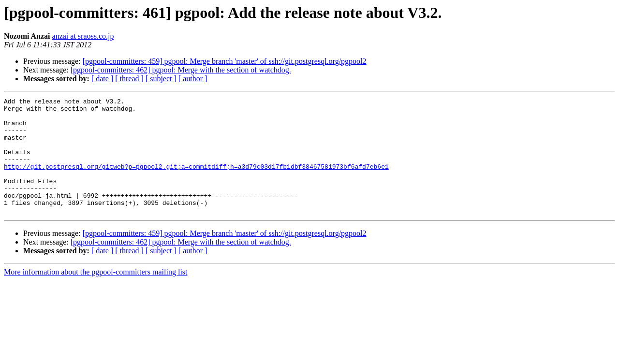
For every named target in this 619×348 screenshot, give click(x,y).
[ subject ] (161, 78)
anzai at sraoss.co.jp (83, 36)
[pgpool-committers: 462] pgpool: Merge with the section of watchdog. (181, 70)
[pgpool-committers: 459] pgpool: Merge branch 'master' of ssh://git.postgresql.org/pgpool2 (225, 61)
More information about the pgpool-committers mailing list (96, 295)
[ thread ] (129, 78)
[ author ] (192, 78)
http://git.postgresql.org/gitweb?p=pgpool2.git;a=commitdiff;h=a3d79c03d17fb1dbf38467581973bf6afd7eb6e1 (196, 180)
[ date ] (102, 78)
